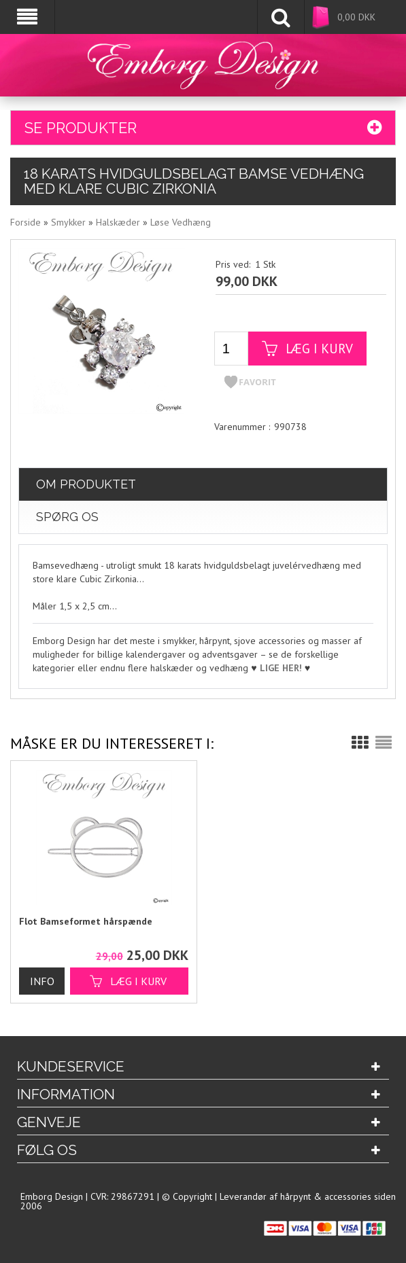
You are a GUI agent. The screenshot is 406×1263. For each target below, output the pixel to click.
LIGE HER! (281, 668)
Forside (25, 222)
